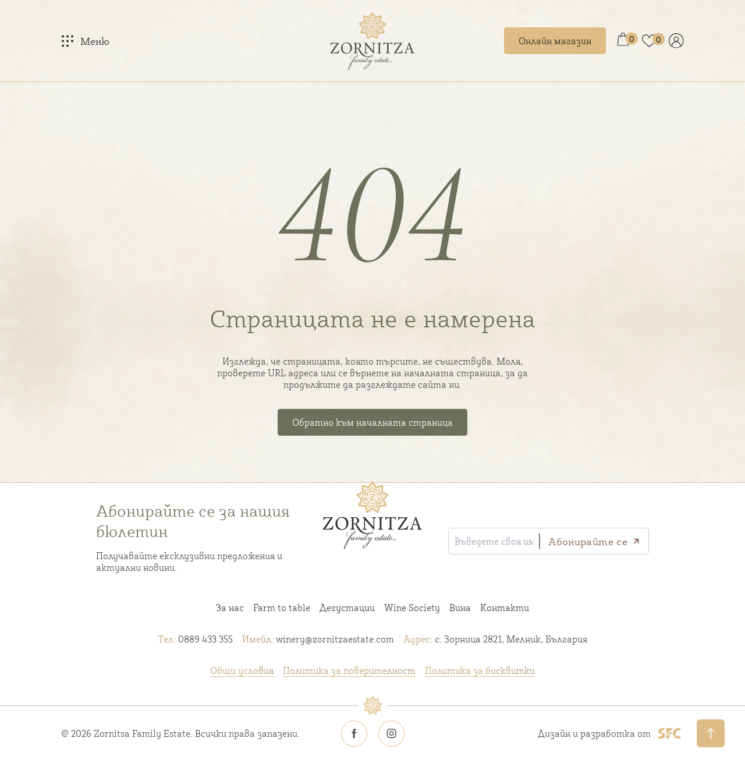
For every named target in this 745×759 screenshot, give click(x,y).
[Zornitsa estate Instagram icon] (391, 733)
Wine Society (412, 607)
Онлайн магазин (555, 41)
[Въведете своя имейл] (494, 541)
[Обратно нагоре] (711, 733)
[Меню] (85, 41)
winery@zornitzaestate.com (318, 639)
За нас (230, 607)
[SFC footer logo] (669, 733)
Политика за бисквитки (480, 670)
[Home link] (372, 41)
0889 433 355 (195, 639)
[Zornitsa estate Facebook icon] (354, 733)
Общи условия (242, 670)
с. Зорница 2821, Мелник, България (495, 639)
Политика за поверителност (349, 670)
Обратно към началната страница (372, 422)
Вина (460, 607)
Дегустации (347, 607)
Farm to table (281, 607)
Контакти (504, 607)
